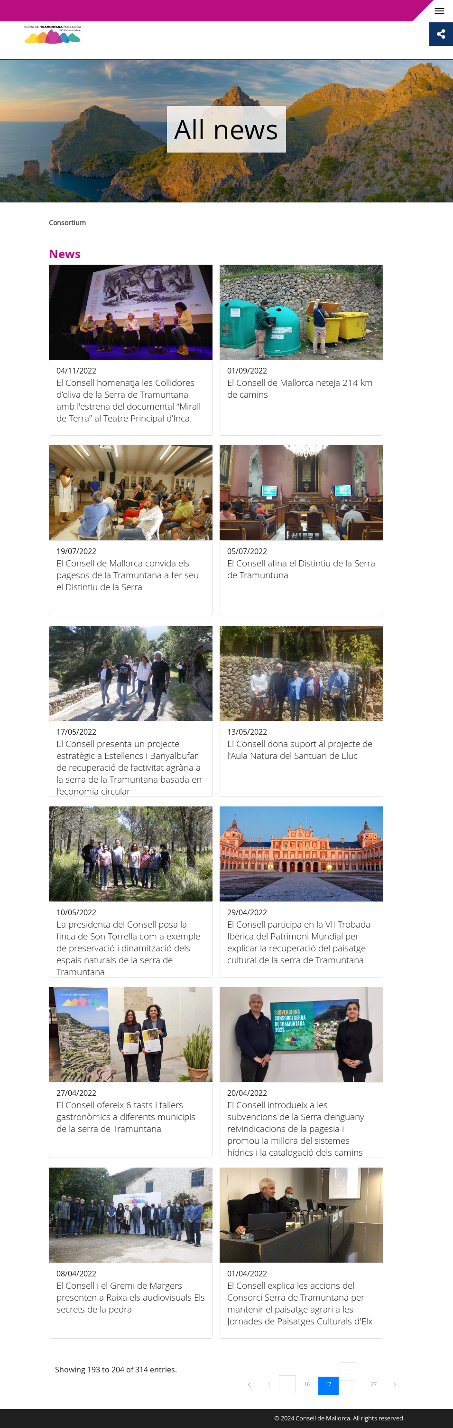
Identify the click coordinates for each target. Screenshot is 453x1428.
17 (331, 1384)
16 (310, 1384)
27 (377, 1384)
